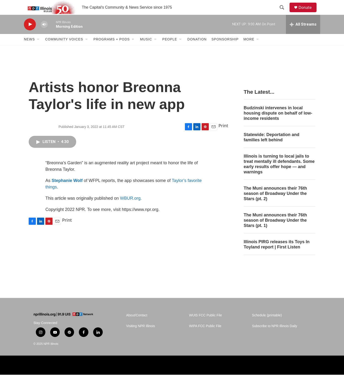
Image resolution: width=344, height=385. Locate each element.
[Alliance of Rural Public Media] (185, 376)
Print (223, 136)
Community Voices (64, 50)
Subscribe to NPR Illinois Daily (274, 336)
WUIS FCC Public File (205, 326)
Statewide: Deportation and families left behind (271, 148)
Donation (197, 50)
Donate (308, 12)
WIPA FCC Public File (205, 336)
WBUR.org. (131, 208)
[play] (30, 35)
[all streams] (303, 34)
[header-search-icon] (284, 13)
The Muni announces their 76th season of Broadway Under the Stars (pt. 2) (275, 203)
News (29, 50)
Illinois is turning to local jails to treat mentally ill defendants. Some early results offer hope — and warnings (279, 174)
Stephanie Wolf (67, 190)
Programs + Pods (111, 50)
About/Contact (136, 326)
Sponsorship (225, 50)
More (248, 50)
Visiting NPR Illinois (140, 336)
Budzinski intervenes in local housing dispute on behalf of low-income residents (278, 123)
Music (146, 50)
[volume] (44, 34)
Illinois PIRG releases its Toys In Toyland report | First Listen (277, 255)
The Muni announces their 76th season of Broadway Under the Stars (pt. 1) (275, 230)
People (169, 50)
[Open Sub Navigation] (38, 50)
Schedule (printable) (267, 326)
